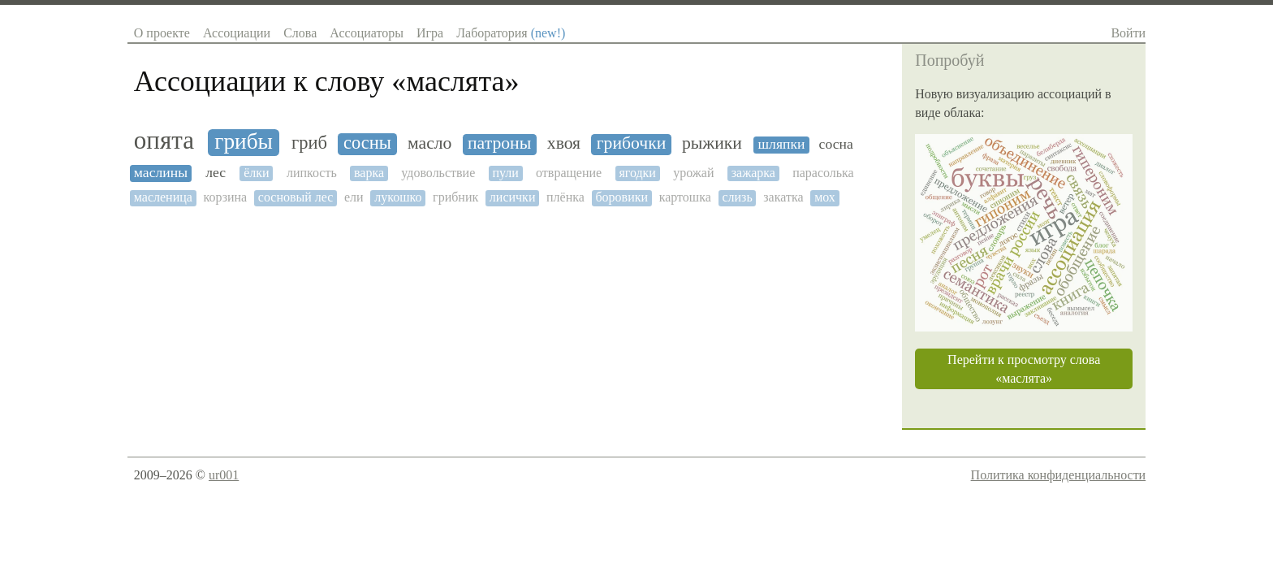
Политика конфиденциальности (1058, 475)
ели (354, 197)
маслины (161, 172)
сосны (367, 143)
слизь (737, 197)
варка (369, 173)
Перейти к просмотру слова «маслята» (1023, 369)
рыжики (712, 143)
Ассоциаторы (366, 33)
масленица (163, 197)
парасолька (823, 173)
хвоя (563, 143)
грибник (455, 197)
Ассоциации (236, 33)
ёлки (256, 173)
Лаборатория (510, 33)
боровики (621, 197)
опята (164, 140)
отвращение (569, 173)
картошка (685, 197)
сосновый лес (296, 197)
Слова (300, 33)
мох (824, 197)
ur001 (224, 475)
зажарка (753, 173)
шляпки (781, 144)
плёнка (565, 197)
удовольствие (438, 173)
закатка (783, 197)
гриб (309, 143)
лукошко (397, 197)
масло (429, 143)
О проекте (162, 33)
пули (505, 173)
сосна (836, 144)
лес (215, 172)
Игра (429, 33)
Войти (1128, 33)
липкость (312, 173)
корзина (225, 197)
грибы (243, 141)
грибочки (632, 143)
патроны (499, 143)
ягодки (637, 173)
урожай (693, 173)
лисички (513, 197)
